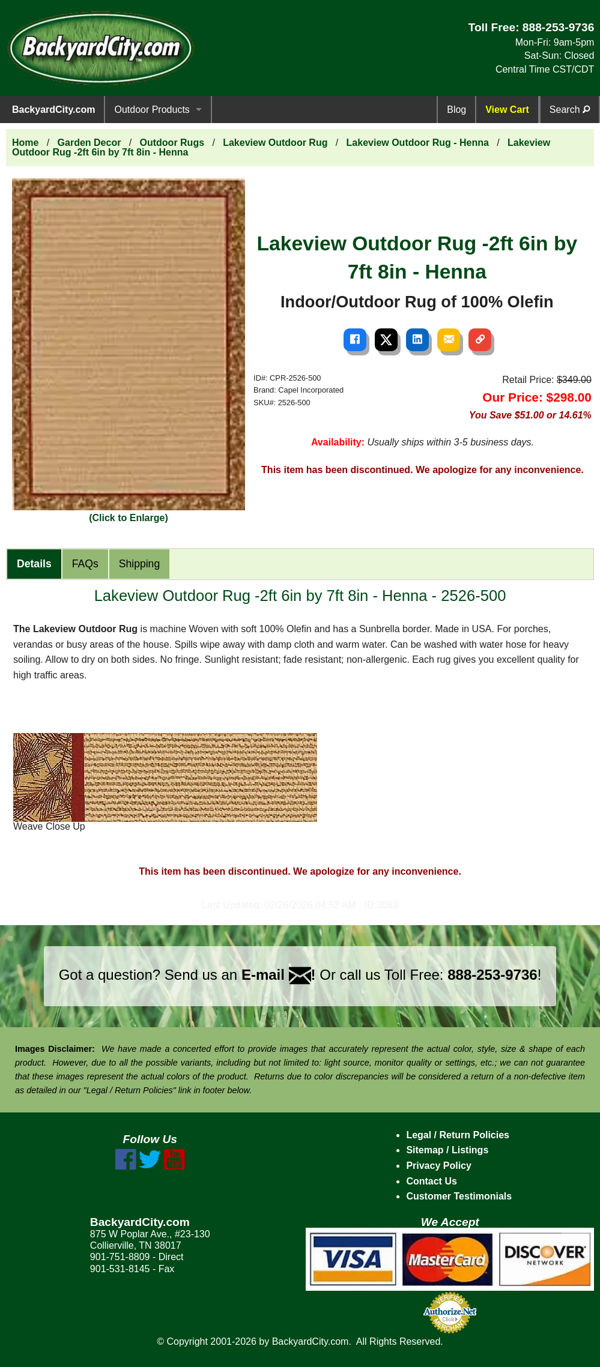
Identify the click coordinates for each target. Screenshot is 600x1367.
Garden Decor (89, 142)
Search (570, 109)
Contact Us (431, 1181)
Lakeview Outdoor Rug (275, 142)
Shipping (139, 564)
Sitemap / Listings (447, 1150)
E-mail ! (278, 975)
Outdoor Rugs (172, 142)
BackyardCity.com (53, 109)
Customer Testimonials (459, 1196)
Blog (456, 109)
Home (25, 142)
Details (34, 564)
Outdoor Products (151, 109)
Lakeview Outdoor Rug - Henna (418, 142)
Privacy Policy (438, 1165)
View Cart (507, 109)
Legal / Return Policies (457, 1135)
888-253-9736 (559, 27)
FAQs (85, 564)
